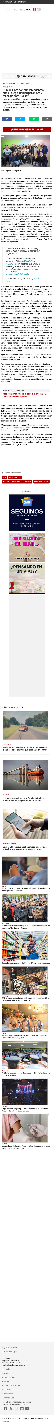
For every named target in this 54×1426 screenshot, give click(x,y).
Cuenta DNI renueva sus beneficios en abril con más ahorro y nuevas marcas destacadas (25, 848)
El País (6, 1369)
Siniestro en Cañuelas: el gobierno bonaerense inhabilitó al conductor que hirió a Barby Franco (25, 748)
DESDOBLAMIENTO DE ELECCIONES (17, 482)
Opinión (6, 1390)
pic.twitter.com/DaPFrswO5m (17, 274)
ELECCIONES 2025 (41, 482)
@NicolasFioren (12, 264)
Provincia (7, 1381)
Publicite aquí (9, 1352)
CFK (4, 477)
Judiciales (7, 1394)
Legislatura (8, 1377)
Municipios (7, 1373)
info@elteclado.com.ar (20, 1402)
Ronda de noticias (11, 1386)
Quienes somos (9, 1348)
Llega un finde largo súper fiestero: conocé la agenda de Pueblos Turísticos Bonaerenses (25, 1109)
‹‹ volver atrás (27, 491)
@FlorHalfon (28, 261)
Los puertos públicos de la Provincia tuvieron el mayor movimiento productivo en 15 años (25, 799)
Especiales (8, 1398)
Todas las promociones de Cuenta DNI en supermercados (26, 963)
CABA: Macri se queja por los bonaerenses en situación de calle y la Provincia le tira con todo (26, 999)
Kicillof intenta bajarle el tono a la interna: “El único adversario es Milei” (26, 393)
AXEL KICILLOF (15, 477)
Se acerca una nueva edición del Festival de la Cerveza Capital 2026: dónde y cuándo (24, 1036)
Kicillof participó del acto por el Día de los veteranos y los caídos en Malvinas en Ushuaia (26, 926)
